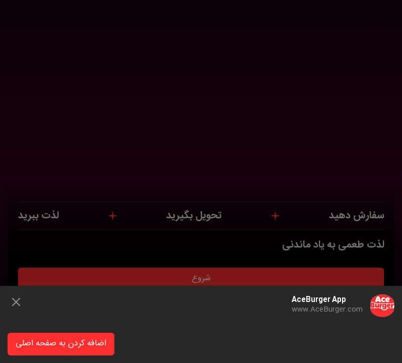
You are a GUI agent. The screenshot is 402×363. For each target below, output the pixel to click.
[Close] (16, 302)
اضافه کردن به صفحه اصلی (61, 343)
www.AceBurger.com (327, 310)
